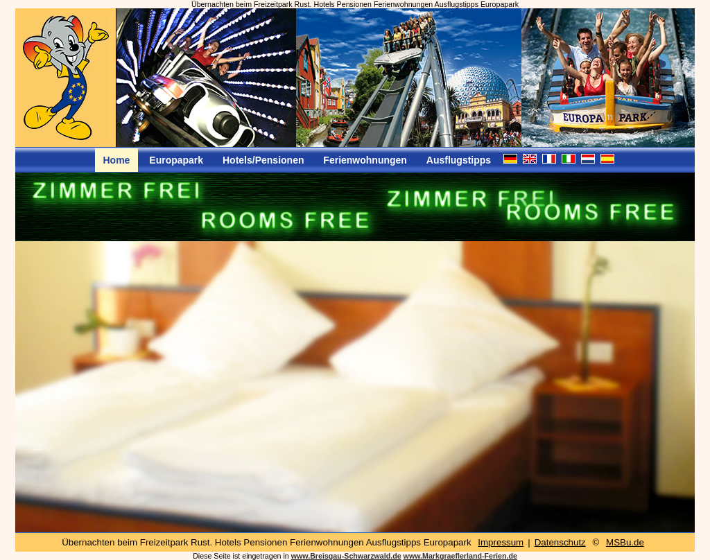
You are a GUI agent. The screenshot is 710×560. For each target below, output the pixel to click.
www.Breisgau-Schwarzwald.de (346, 556)
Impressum (500, 542)
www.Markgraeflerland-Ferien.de (460, 556)
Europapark (176, 160)
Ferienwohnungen (365, 160)
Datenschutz (560, 542)
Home (116, 160)
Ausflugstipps (458, 160)
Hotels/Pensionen (263, 160)
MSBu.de (625, 542)
